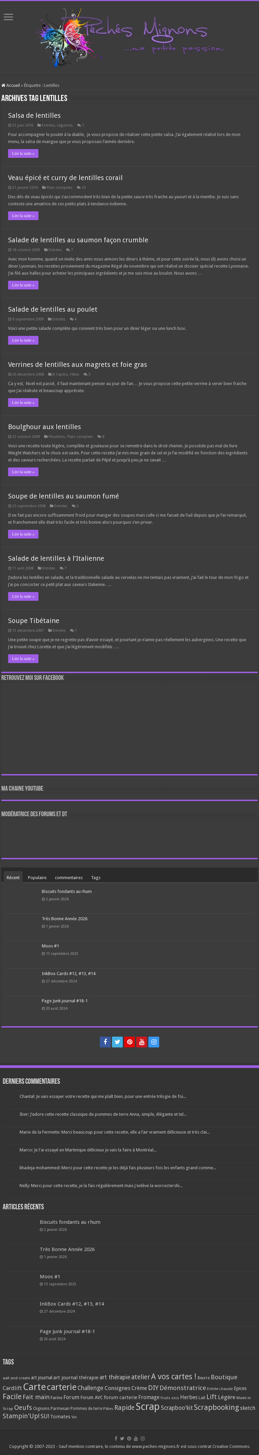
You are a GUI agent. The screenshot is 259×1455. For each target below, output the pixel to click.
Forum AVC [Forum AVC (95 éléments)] (91, 1397)
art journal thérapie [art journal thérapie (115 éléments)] (75, 1378)
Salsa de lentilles (34, 115)
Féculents (57, 437)
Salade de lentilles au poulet (52, 309)
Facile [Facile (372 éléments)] (12, 1396)
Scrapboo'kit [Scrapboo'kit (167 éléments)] (177, 1408)
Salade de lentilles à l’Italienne (56, 558)
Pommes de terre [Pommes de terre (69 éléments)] (86, 1408)
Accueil (10, 85)
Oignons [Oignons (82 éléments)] (41, 1408)
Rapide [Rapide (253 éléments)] (124, 1408)
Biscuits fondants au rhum (67, 891)
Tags (95, 877)
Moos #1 (50, 945)
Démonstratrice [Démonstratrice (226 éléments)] (183, 1388)
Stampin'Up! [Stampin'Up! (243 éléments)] (21, 1416)
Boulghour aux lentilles (44, 427)
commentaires (69, 877)
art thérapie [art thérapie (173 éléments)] (114, 1377)
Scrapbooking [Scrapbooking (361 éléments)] (216, 1407)
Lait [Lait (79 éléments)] (202, 1397)
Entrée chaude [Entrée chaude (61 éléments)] (220, 1388)
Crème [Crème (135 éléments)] (139, 1388)
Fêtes (74, 374)
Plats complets (60, 187)
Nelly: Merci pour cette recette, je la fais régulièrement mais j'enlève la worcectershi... (101, 1185)
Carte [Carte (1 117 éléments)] (34, 1386)
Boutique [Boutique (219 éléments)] (224, 1377)
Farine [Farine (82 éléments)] (56, 1397)
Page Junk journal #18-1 (65, 1000)
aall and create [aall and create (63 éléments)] (16, 1378)
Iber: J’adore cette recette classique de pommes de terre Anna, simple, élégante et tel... (103, 1114)
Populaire (37, 877)
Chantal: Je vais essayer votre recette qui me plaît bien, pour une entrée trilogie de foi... (103, 1096)
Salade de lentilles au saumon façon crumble (78, 240)
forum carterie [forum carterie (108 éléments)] (120, 1397)
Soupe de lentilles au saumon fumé (63, 496)
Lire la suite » (23, 153)
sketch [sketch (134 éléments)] (247, 1408)
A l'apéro (60, 374)
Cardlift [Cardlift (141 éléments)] (12, 1388)
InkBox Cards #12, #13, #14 (68, 973)
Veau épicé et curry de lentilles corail (65, 178)
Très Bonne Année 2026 (64, 918)
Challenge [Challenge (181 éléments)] (91, 1388)
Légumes (65, 125)
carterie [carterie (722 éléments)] (62, 1387)
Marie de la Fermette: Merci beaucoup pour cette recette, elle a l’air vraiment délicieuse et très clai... (115, 1132)
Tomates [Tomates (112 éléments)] (60, 1417)
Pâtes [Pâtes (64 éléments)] (108, 1408)
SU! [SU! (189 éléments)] (44, 1416)
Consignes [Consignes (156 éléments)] (118, 1388)
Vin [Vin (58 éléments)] (74, 1417)
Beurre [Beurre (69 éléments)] (204, 1378)
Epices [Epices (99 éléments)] (240, 1388)
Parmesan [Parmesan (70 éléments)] (60, 1408)
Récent (13, 877)
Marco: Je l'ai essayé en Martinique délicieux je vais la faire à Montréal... (88, 1149)
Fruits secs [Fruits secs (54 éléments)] (170, 1398)
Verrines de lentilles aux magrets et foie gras (77, 364)
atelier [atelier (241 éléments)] (140, 1377)
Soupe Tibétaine (33, 621)
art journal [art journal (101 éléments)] (41, 1377)
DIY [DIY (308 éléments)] (153, 1388)
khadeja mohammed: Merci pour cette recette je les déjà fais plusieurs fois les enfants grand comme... (118, 1167)
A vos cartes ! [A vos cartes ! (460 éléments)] (174, 1376)
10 (84, 187)
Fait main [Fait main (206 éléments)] (36, 1396)
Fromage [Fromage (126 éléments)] (149, 1397)
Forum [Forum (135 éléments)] (71, 1397)
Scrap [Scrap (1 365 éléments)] (148, 1406)
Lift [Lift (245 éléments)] (211, 1397)
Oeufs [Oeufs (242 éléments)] (23, 1408)
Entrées (48, 125)
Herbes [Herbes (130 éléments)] (189, 1397)
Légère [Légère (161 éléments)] (226, 1397)
